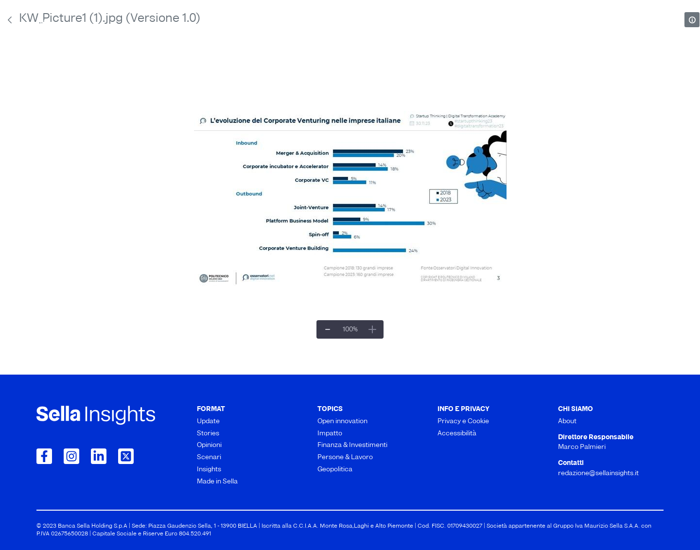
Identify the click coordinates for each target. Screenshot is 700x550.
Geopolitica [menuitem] (546, 85)
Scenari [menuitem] (392, 63)
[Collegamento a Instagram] (71, 456)
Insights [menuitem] (504, 63)
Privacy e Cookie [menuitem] (463, 421)
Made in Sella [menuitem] (631, 63)
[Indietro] (9, 20)
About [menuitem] (567, 421)
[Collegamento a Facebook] (44, 456)
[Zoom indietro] (327, 329)
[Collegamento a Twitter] (126, 456)
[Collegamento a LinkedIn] (98, 456)
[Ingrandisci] (372, 329)
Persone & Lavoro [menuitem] (452, 85)
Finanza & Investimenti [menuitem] (339, 85)
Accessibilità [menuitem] (457, 433)
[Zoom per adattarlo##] (350, 329)
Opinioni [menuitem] (277, 63)
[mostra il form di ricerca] (659, 24)
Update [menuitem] (54, 63)
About (51, 25)
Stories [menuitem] (165, 63)
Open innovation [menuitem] (162, 85)
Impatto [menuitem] (245, 85)
